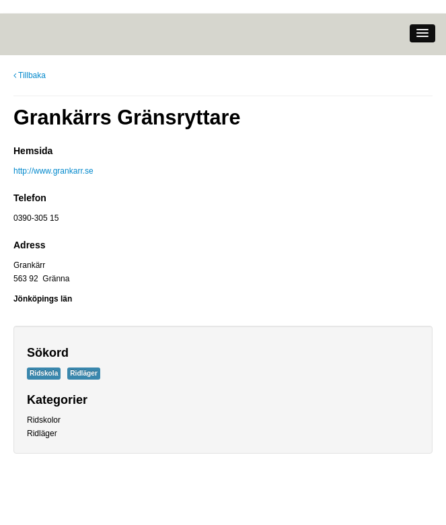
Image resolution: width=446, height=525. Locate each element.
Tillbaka (29, 75)
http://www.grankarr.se (53, 171)
